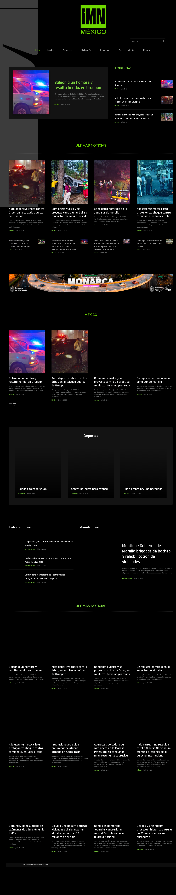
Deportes (21, 514)
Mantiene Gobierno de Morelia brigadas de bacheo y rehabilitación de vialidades (145, 576)
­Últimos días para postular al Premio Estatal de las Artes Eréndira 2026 (48, 582)
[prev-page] (10, 415)
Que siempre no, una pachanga (138, 507)
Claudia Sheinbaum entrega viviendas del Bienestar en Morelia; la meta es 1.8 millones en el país (69, 859)
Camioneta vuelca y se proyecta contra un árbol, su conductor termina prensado (134, 122)
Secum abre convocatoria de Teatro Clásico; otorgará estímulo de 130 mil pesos (48, 601)
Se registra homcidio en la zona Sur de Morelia (110, 220)
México (57, 107)
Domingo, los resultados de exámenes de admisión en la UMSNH (149, 253)
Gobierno (140, 877)
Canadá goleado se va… (35, 509)
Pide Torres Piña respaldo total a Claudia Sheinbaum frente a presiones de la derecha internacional (106, 254)
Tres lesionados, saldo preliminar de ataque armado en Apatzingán (21, 253)
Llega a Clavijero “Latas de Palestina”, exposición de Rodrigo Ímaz (48, 565)
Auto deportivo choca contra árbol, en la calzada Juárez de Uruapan (133, 102)
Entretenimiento (30, 571)
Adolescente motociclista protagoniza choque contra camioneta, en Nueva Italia (154, 222)
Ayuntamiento (127, 601)
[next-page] (14, 415)
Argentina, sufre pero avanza (86, 507)
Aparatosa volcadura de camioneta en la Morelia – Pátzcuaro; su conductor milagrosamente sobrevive (63, 254)
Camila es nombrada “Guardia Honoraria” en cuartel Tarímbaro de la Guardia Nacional (109, 859)
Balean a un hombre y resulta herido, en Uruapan (75, 84)
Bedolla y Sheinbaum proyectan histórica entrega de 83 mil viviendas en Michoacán (154, 859)
